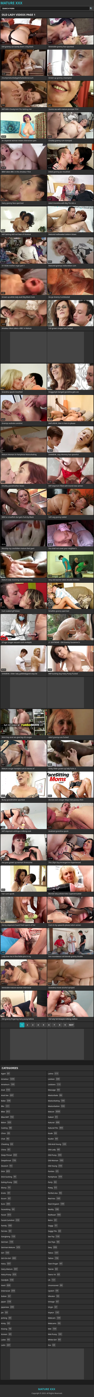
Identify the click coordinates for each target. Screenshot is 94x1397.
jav (4, 1312)
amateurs (8, 1084)
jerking (6, 1318)
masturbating (56, 1101)
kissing (6, 1329)
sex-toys (54, 1242)
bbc (5, 1106)
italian (6, 1296)
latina (53, 1073)
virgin (53, 1307)
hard (6, 1285)
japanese (7, 1307)
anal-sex (7, 1095)
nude (52, 1133)
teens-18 (54, 1274)
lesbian (54, 1079)
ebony (6, 1187)
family (6, 1225)
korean (6, 1334)
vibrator (54, 1296)
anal (5, 1090)
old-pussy (55, 1155)
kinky (5, 1323)
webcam (54, 1318)
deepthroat (8, 1160)
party (52, 1182)
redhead (54, 1215)
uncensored (55, 1285)
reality (53, 1209)
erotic (6, 1193)
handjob (7, 1280)
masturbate (55, 1095)
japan (6, 1301)
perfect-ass (55, 1193)
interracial (8, 1291)
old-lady (54, 1149)
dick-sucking (9, 1177)
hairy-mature (9, 1269)
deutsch (7, 1166)
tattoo (53, 1258)
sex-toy (54, 1236)
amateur (8, 1079)
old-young (55, 1166)
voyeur (53, 1312)
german (7, 1242)
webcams (54, 1323)
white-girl (54, 1339)
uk (52, 1280)
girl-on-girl (8, 1258)
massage (54, 1090)
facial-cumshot (10, 1220)
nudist (53, 1139)
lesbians (54, 1084)
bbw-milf (7, 1117)
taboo (53, 1253)
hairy (6, 1263)
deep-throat (9, 1155)
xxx (52, 1345)
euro (6, 1204)
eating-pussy (9, 1182)
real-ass (54, 1198)
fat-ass (6, 1231)
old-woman (56, 1160)
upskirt (53, 1291)
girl (5, 1253)
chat (5, 1139)
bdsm (6, 1122)
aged (5, 1073)
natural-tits (55, 1128)
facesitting (8, 1209)
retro (52, 1220)
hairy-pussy (9, 1274)
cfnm (5, 1133)
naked (53, 1117)
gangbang (8, 1236)
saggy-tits (54, 1231)
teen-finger (55, 1263)
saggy (53, 1225)
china (6, 1149)
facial (6, 1215)
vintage (53, 1301)
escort (6, 1198)
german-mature (10, 1247)
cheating (7, 1144)
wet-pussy (55, 1334)
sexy (52, 1247)
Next (71, 1025)
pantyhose (55, 1177)
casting (6, 1128)
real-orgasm (56, 1204)
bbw (5, 1111)
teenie (53, 1269)
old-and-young (57, 1144)
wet (52, 1329)
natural (54, 1122)
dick (5, 1171)
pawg (52, 1187)
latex (5, 1339)
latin (6, 1345)
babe (6, 1101)
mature (54, 1111)
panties (53, 1171)
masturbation (56, 1106)
